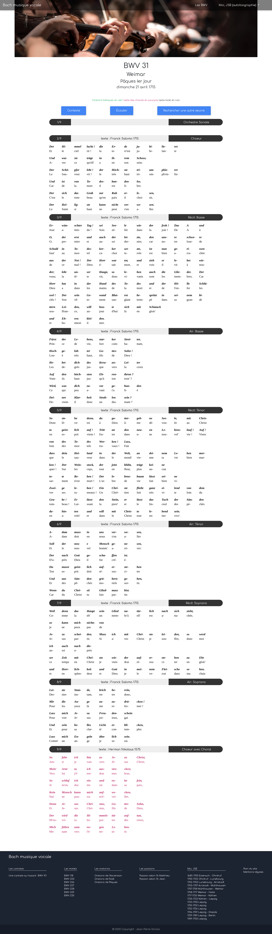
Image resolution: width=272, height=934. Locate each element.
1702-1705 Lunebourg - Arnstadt (205, 882)
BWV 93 (42, 875)
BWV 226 (69, 882)
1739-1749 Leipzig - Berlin (201, 915)
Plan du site (250, 869)
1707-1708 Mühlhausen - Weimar (205, 889)
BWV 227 (69, 885)
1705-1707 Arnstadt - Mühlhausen (206, 885)
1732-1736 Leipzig (196, 909)
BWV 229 (69, 892)
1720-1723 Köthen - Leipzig (202, 899)
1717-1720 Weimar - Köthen (202, 895)
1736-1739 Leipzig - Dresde (202, 912)
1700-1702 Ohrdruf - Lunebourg (205, 879)
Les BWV (201, 5)
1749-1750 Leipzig (197, 919)
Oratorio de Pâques (106, 882)
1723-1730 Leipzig (197, 902)
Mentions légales (253, 872)
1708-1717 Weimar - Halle (201, 892)
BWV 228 (69, 889)
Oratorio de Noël (104, 879)
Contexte (73, 110)
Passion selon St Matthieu (154, 875)
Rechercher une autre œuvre (184, 110)
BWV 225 (69, 879)
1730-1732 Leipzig (196, 905)
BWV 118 (68, 875)
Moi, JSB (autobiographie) (238, 5)
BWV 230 (69, 895)
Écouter (121, 110)
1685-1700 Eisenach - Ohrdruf (204, 875)
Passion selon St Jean (152, 879)
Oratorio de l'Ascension (108, 875)
